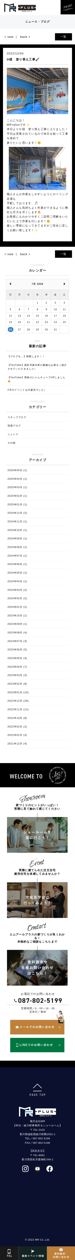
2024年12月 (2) (17, 513)
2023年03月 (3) (17, 675)
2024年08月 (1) (17, 547)
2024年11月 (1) (17, 521)
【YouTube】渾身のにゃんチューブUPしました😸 (37, 379)
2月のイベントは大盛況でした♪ (26, 389)
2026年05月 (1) (17, 470)
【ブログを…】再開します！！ (26, 356)
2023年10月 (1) (17, 615)
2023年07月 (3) (17, 641)
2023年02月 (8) (17, 683)
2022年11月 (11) (18, 709)
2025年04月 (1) (17, 479)
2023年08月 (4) (17, 632)
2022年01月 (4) (17, 735)
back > (25, 36)
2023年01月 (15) (18, 692)
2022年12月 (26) (18, 700)
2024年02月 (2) (17, 598)
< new (8, 36)
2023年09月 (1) (17, 624)
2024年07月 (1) (17, 555)
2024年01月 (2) (17, 607)
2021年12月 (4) (17, 743)
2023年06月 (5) (17, 649)
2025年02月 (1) (17, 496)
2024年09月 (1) (17, 538)
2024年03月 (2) (17, 590)
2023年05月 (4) (17, 658)
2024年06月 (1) (17, 564)
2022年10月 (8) (17, 718)
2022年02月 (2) (17, 726)
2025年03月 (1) (17, 487)
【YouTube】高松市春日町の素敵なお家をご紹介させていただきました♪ (37, 367)
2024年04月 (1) (17, 581)
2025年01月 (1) (17, 504)
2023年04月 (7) (17, 666)
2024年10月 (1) (17, 530)
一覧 (63, 36)
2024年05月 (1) (17, 572)
